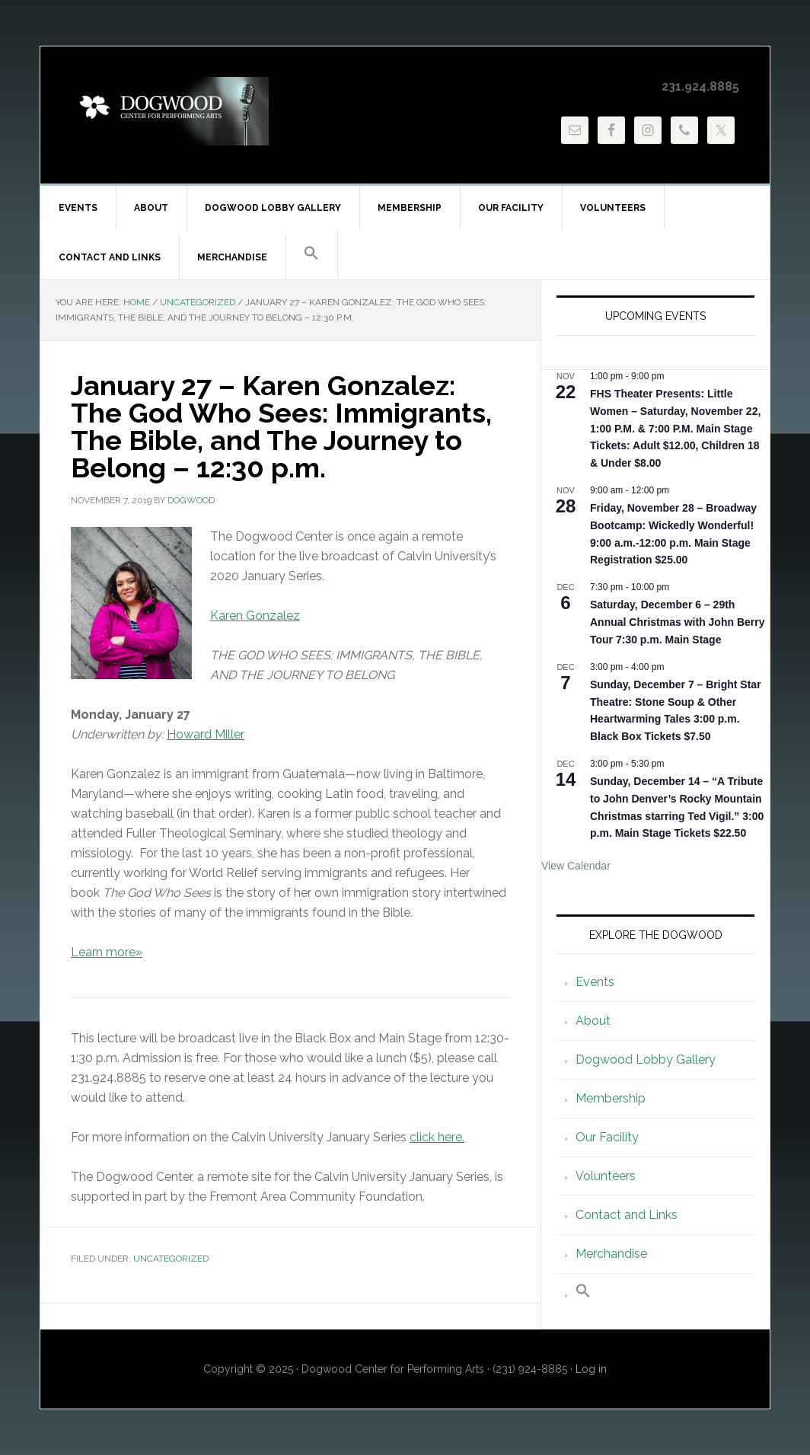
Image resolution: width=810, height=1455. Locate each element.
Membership (611, 1098)
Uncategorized (171, 1258)
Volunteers (606, 1176)
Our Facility (607, 1137)
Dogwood (170, 111)
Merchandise (611, 1253)
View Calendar (576, 866)
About (593, 1020)
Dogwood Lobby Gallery (646, 1059)
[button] (311, 253)
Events (595, 982)
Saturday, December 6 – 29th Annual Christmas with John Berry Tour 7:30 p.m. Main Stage (677, 621)
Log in (591, 1369)
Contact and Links (627, 1215)
